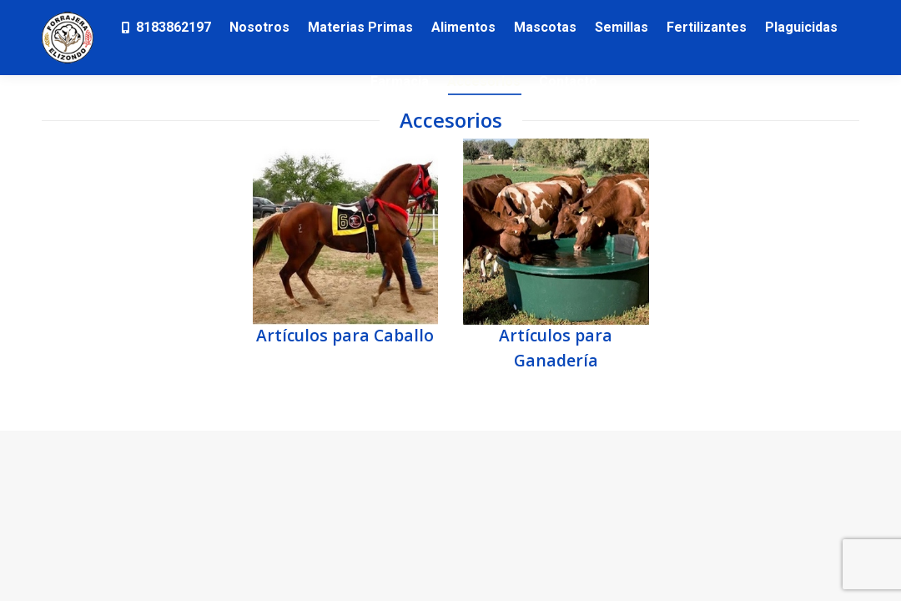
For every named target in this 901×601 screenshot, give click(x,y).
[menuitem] (165, 27)
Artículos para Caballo (345, 335)
